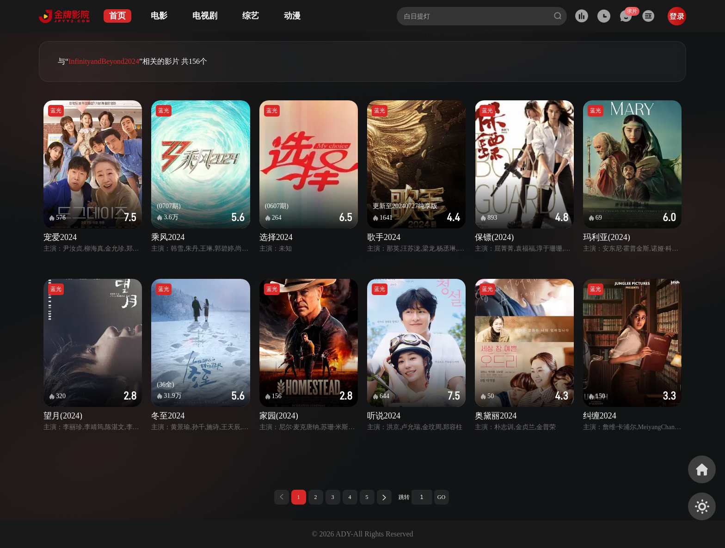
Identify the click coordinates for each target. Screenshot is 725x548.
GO (441, 497)
